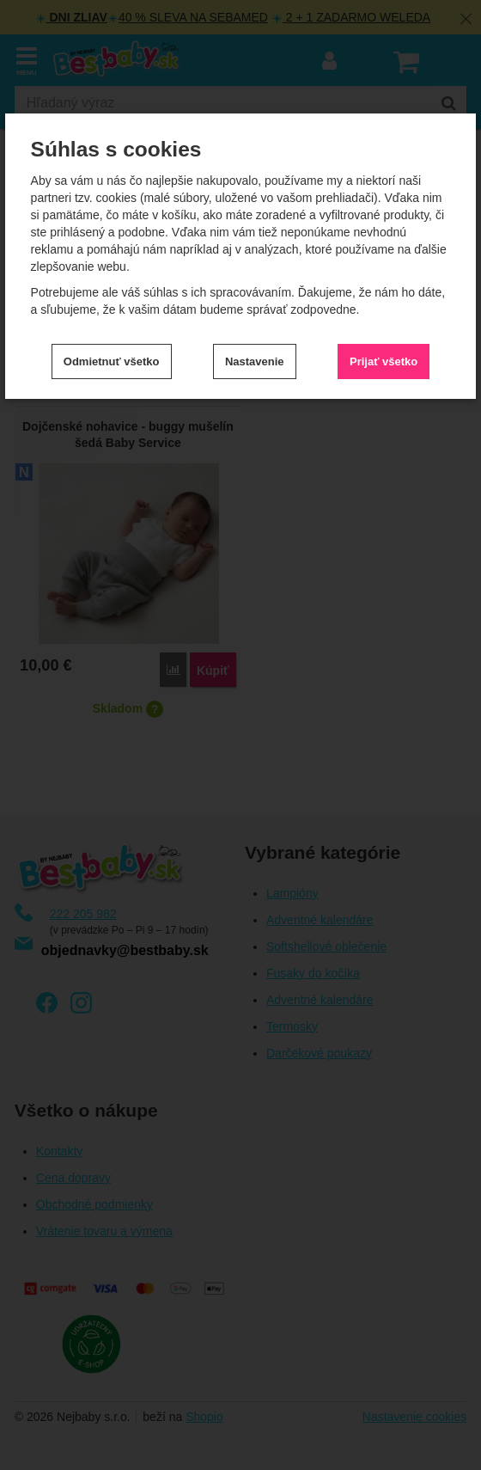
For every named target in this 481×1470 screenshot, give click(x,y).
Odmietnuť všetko (112, 361)
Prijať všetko (383, 361)
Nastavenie (254, 361)
